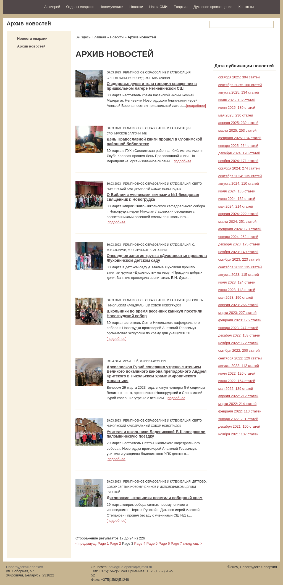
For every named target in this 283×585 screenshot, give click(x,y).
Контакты (246, 7)
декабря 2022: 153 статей (239, 335)
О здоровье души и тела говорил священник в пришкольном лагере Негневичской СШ (152, 86)
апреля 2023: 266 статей (238, 305)
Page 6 (164, 543)
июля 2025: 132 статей (236, 100)
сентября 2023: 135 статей (240, 267)
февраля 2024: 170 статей (239, 229)
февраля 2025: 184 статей (239, 138)
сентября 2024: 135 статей (240, 176)
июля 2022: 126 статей (236, 373)
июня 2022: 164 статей (236, 381)
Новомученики (111, 7)
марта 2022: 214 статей (237, 404)
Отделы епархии (80, 7)
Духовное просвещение (212, 7)
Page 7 (176, 543)
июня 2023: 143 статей (236, 290)
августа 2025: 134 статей (238, 92)
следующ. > (192, 543)
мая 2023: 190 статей (235, 297)
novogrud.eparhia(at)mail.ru (130, 567)
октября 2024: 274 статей (239, 168)
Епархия (180, 7)
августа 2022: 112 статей (238, 366)
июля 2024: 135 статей (236, 191)
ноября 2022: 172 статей (238, 343)
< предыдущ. (86, 543)
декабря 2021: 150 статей (239, 426)
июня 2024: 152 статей (236, 199)
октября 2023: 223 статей (239, 259)
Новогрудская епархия (22, 6)
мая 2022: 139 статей (235, 389)
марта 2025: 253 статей (237, 130)
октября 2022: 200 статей (239, 350)
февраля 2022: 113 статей (239, 411)
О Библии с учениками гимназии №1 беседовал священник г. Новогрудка (153, 197)
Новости (136, 7)
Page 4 (140, 543)
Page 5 (152, 543)
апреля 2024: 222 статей (238, 214)
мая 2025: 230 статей (235, 115)
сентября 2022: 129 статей (240, 358)
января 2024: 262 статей (238, 237)
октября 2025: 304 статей (239, 77)
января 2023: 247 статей (238, 328)
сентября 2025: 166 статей (240, 85)
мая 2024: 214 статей (235, 206)
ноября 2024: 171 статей (238, 161)
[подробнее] (196, 106)
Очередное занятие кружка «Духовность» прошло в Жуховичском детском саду (157, 258)
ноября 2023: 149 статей (238, 252)
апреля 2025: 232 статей (238, 123)
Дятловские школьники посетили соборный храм (155, 498)
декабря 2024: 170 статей (239, 153)
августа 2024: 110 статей (238, 183)
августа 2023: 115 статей (238, 274)
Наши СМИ (158, 7)
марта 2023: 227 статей (237, 313)
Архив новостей (31, 46)
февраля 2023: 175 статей (239, 320)
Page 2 (115, 543)
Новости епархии (32, 38)
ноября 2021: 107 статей (238, 434)
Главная (99, 37)
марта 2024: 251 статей (237, 221)
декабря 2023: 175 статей (239, 244)
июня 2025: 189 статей (236, 107)
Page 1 (103, 543)
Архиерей (52, 7)
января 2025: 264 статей (238, 146)
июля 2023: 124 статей (236, 282)
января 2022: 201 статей (238, 419)
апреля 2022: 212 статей (238, 396)
